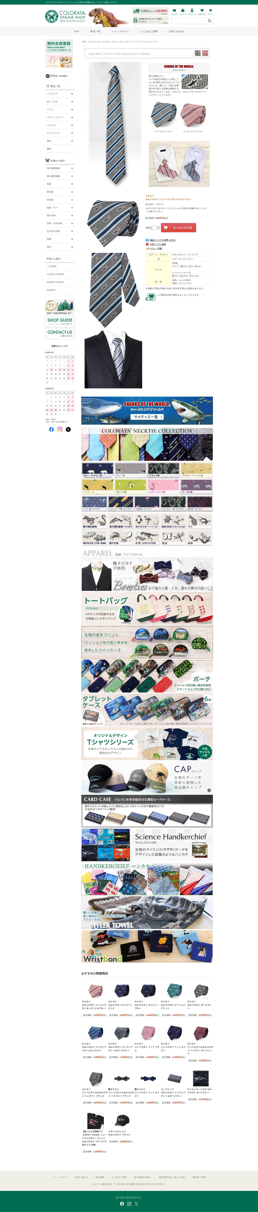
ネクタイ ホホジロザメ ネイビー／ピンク (120, 1005)
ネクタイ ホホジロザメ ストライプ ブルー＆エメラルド (94, 1047)
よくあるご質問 (149, 31)
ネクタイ (106, 42)
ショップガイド (120, 31)
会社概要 (99, 1177)
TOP (76, 31)
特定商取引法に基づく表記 (172, 1177)
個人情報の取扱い (143, 1177)
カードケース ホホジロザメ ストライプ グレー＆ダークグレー (173, 1092)
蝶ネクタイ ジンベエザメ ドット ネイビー (147, 1092)
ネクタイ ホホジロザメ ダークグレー (199, 1005)
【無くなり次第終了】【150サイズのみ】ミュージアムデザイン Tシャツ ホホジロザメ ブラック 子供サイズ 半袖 (94, 1138)
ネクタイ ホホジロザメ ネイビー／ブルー (147, 1005)
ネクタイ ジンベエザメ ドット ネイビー (173, 1047)
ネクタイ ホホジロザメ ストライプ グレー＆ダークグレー (120, 1047)
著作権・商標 (199, 1177)
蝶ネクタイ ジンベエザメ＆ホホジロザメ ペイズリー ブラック (121, 1092)
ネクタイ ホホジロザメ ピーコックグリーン (173, 1005)
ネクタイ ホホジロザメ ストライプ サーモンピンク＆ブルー (94, 1005)
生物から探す (57, 160)
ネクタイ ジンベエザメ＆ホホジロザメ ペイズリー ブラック (95, 1092)
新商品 (59, 75)
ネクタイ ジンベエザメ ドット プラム (147, 1047)
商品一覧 (95, 31)
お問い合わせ (176, 31)
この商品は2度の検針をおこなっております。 (179, 295)
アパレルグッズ (94, 42)
